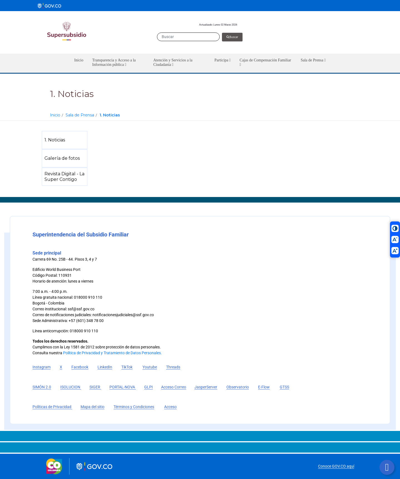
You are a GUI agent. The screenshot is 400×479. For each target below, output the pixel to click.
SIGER (95, 387)
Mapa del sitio (92, 407)
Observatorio (237, 387)
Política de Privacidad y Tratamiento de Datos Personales (112, 353)
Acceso (170, 407)
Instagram (41, 367)
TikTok (126, 367)
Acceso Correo (173, 387)
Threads (173, 367)
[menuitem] (65, 140)
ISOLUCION (70, 387)
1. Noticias (109, 115)
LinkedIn (105, 367)
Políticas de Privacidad (52, 407)
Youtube (149, 367)
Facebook (79, 367)
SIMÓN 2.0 (41, 387)
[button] (118, 63)
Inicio (55, 115)
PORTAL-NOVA (122, 387)
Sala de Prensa (80, 115)
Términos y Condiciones (134, 407)
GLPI (148, 387)
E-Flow (264, 387)
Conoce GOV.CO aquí (336, 466)
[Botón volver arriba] (386, 467)
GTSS (284, 387)
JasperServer (205, 387)
